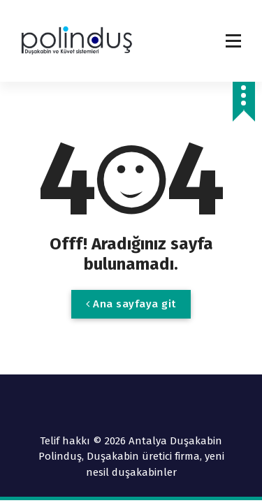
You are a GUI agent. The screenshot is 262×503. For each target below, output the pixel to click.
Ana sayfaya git (131, 304)
